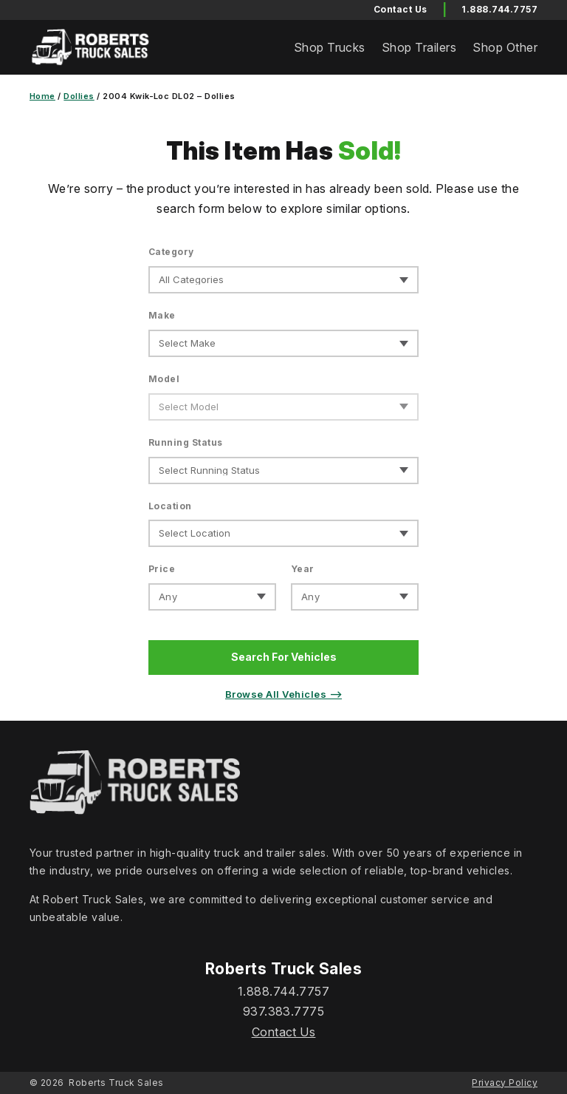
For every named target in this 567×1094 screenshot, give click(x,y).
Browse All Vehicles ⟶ (283, 694)
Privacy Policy (504, 1082)
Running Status (185, 442)
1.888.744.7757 (499, 9)
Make (162, 315)
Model (163, 378)
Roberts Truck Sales (116, 1082)
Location (170, 506)
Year (303, 568)
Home (42, 96)
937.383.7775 (284, 1011)
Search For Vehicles (284, 656)
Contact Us (284, 1032)
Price (161, 568)
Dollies (78, 96)
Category (171, 251)
